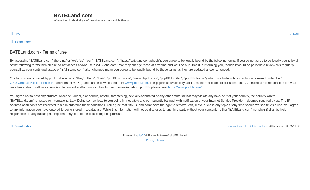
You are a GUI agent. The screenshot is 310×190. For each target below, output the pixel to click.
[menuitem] (15, 34)
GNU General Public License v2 (32, 83)
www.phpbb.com (136, 83)
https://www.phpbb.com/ (184, 87)
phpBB (141, 135)
